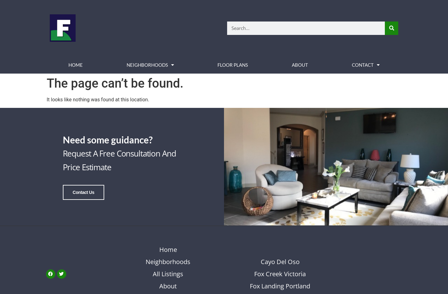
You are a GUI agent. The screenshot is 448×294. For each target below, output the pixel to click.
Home (75, 65)
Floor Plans (232, 65)
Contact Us (83, 192)
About (300, 65)
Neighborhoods (150, 65)
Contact (366, 65)
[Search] (391, 28)
